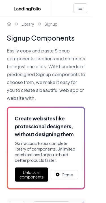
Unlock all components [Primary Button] (32, 174)
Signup (50, 24)
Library (27, 24)
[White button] (80, 8)
